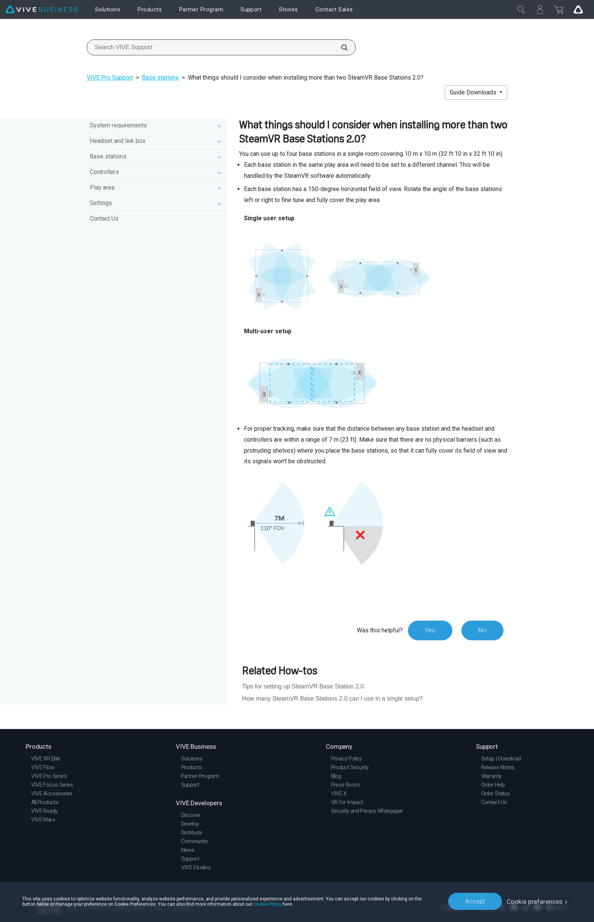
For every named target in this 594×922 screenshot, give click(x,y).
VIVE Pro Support (110, 77)
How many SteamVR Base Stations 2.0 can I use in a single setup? (332, 698)
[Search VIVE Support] (340, 47)
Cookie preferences (535, 901)
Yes (429, 630)
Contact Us (104, 218)
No (482, 630)
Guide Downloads (474, 92)
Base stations (160, 77)
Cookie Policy (267, 903)
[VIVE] (42, 10)
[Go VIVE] (578, 9)
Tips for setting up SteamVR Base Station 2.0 (303, 686)
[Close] (521, 9)
